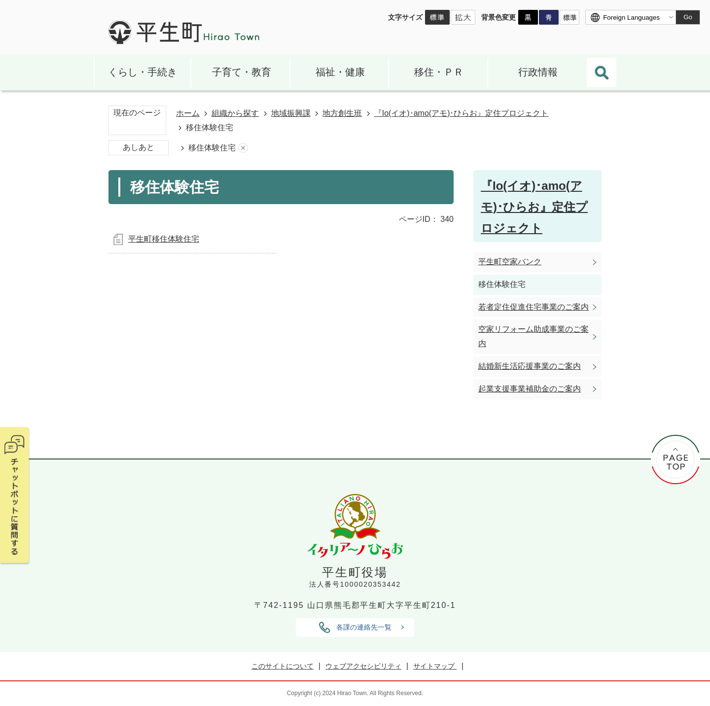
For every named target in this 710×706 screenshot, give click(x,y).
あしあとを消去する (243, 148)
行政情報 (538, 72)
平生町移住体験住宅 (163, 239)
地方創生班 (342, 113)
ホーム (188, 113)
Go (687, 17)
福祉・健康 (340, 72)
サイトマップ (435, 666)
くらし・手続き (142, 72)
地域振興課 (291, 113)
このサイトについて (282, 666)
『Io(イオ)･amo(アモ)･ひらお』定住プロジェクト (461, 113)
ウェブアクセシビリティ (363, 666)
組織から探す (235, 113)
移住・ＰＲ (438, 72)
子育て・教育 (241, 72)
